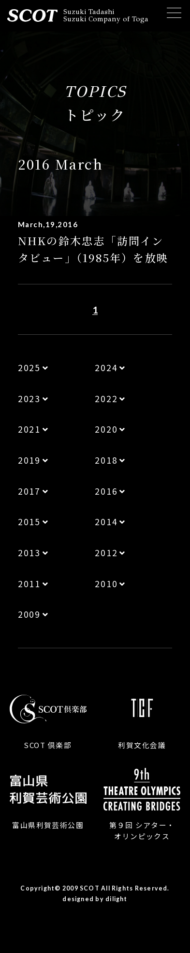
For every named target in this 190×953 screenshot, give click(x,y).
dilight (116, 899)
